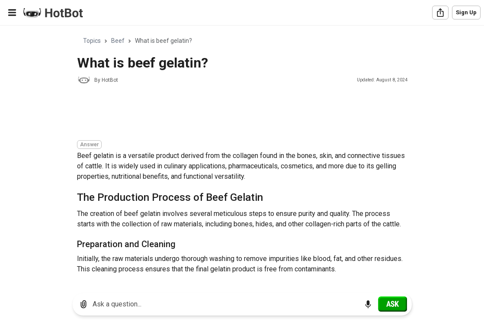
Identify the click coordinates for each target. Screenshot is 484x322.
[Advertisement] (234, 113)
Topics (92, 40)
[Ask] (392, 303)
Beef (118, 40)
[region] (242, 156)
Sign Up (466, 12)
